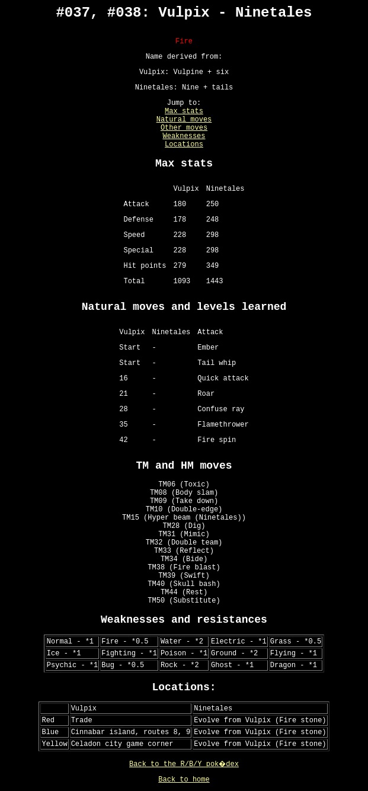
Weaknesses (183, 136)
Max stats (184, 111)
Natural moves (184, 120)
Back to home (183, 780)
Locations (184, 144)
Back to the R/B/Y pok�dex (184, 764)
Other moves (184, 128)
